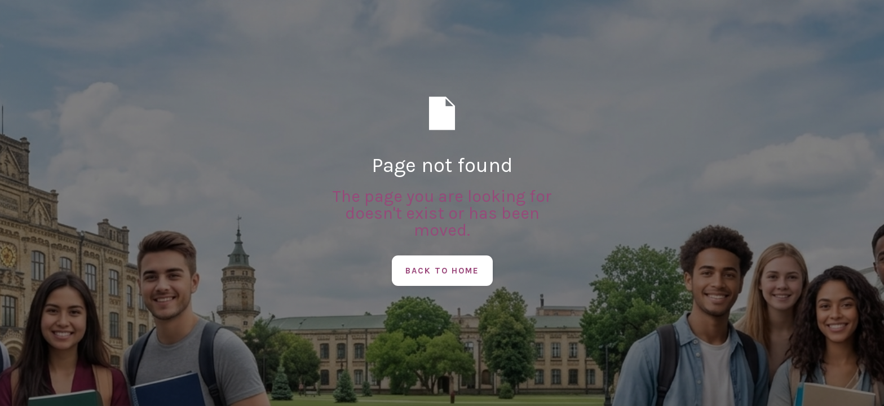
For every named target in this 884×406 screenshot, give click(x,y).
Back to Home (442, 271)
